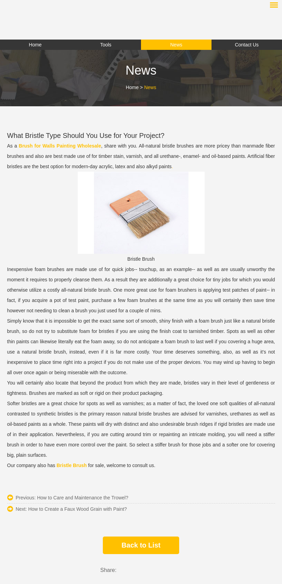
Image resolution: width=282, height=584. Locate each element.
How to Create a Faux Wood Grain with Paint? (77, 509)
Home (132, 87)
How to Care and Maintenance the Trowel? (82, 497)
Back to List (140, 545)
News (150, 87)
